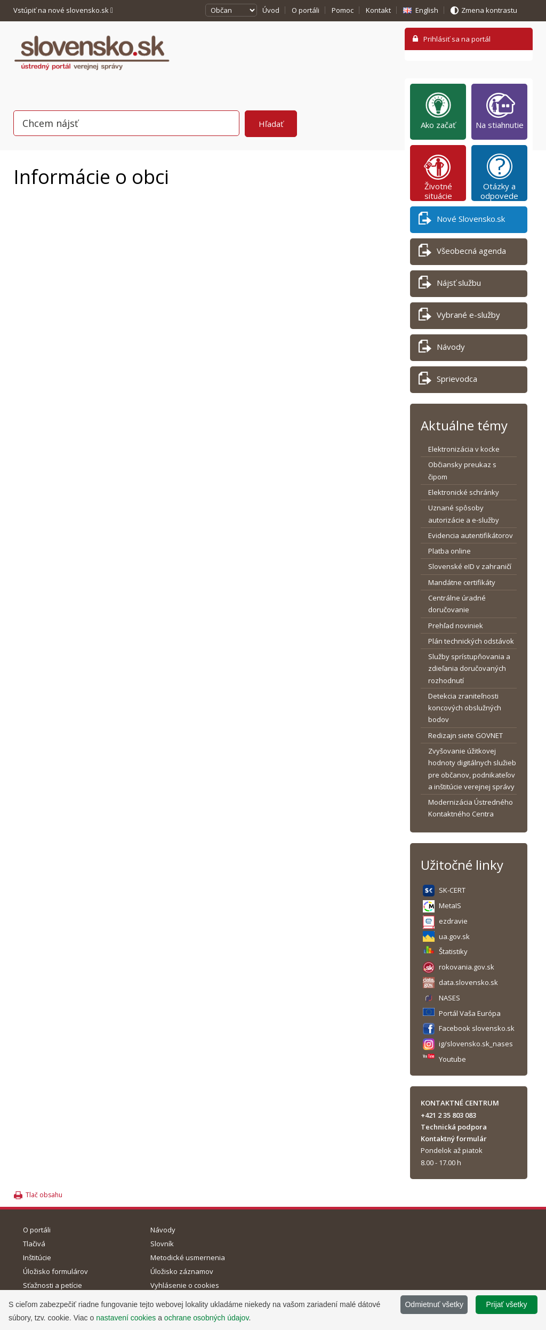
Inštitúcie (37, 1257)
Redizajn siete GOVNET (465, 735)
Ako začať (438, 110)
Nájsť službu (450, 284)
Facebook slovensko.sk (477, 1028)
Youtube (452, 1059)
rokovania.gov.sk (466, 967)
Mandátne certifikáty (461, 582)
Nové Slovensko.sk (462, 220)
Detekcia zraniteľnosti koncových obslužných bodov (464, 708)
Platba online (449, 551)
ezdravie (453, 921)
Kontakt (378, 10)
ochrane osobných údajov (206, 1317)
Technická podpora (454, 1127)
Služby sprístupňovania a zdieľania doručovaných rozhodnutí (469, 668)
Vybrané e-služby (459, 316)
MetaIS (450, 905)
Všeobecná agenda (462, 252)
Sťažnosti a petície (52, 1285)
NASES (449, 998)
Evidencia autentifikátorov (470, 535)
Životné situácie (438, 176)
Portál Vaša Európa (470, 1013)
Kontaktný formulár (454, 1138)
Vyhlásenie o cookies (184, 1285)
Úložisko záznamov (181, 1271)
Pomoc (343, 10)
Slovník (162, 1243)
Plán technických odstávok (471, 641)
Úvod (270, 10)
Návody (442, 348)
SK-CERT (452, 890)
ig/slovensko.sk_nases (476, 1043)
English (426, 10)
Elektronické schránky (463, 492)
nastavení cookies (126, 1317)
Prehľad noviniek (455, 625)
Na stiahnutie (500, 110)
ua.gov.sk (454, 936)
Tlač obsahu (44, 1194)
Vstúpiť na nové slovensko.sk (63, 10)
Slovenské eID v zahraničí (469, 566)
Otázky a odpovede (499, 176)
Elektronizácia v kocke (464, 449)
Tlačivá (34, 1243)
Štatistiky (453, 951)
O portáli (305, 10)
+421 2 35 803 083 (448, 1115)
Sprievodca (448, 380)
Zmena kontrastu (489, 10)
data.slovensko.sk (468, 982)
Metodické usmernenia (187, 1257)
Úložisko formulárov (55, 1271)
